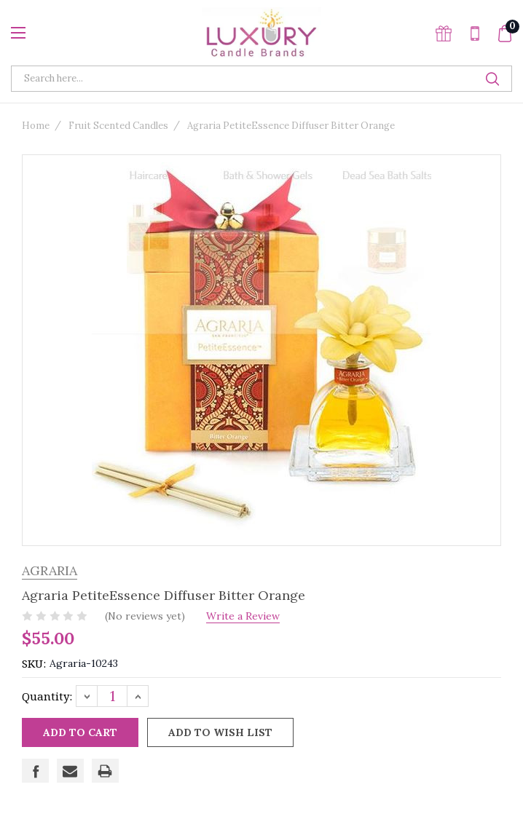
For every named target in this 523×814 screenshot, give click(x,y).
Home (36, 125)
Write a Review (247, 616)
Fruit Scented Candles (118, 125)
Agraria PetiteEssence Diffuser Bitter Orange (291, 125)
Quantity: (47, 696)
